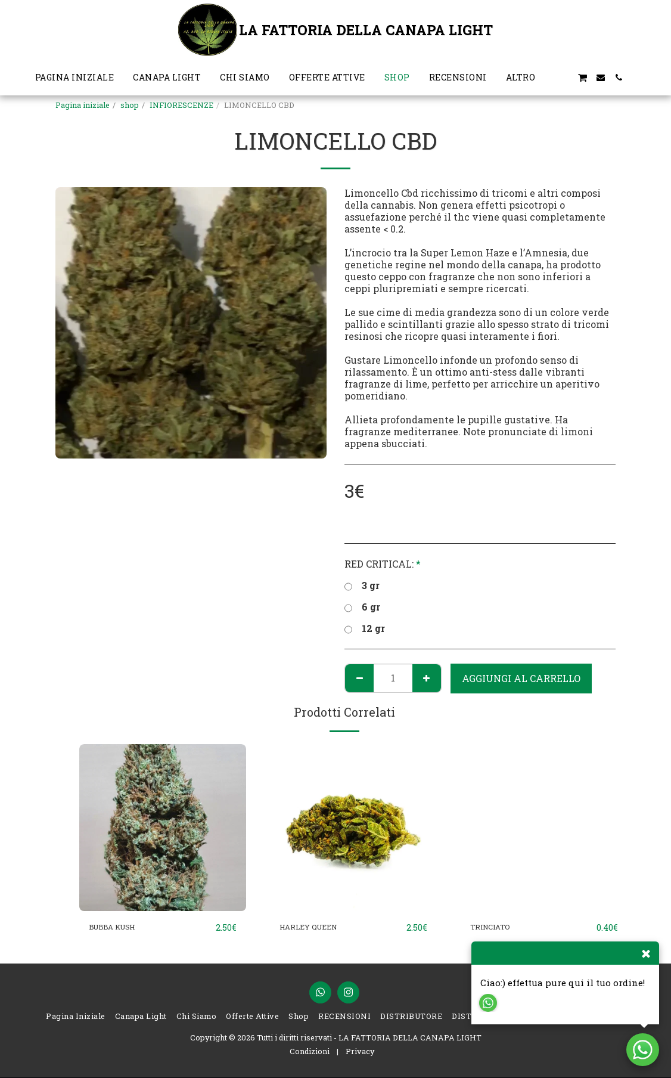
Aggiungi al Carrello (521, 678)
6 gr (362, 607)
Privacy (360, 1052)
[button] (564, 77)
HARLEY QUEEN (318, 927)
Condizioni (310, 1052)
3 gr (362, 585)
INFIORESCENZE (181, 105)
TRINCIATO (497, 927)
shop (129, 105)
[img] (162, 827)
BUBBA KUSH (122, 927)
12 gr (364, 628)
